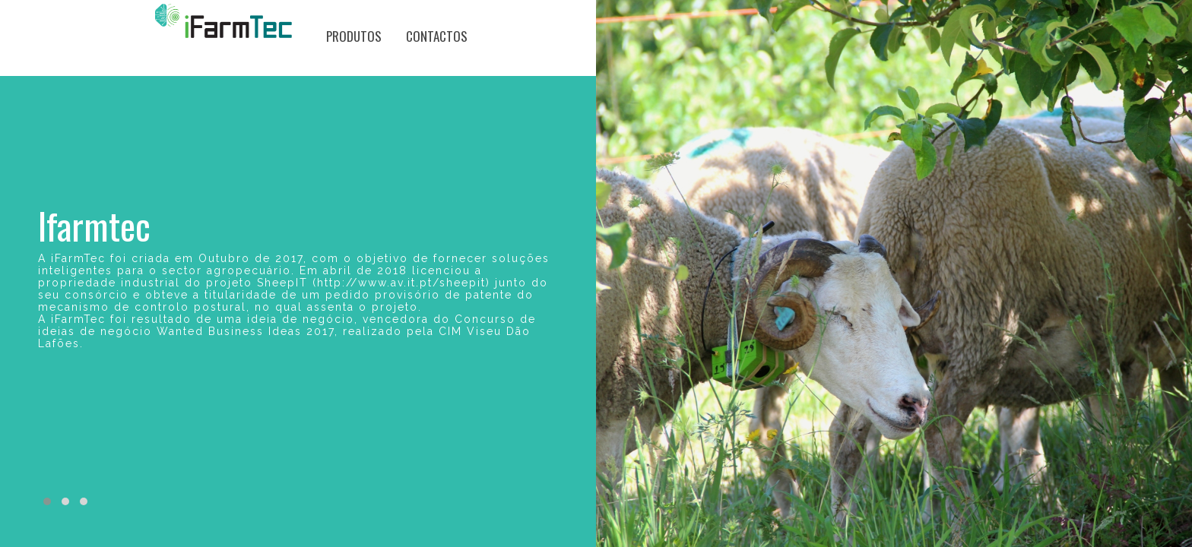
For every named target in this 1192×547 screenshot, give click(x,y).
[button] (47, 501)
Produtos (354, 36)
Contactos (437, 36)
